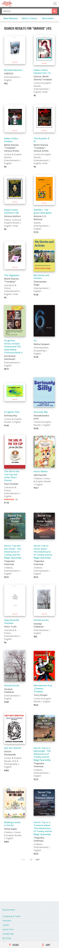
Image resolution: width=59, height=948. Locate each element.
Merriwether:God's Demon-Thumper (43, 688)
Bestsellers (48, 18)
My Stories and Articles (41, 277)
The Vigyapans (11, 275)
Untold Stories (11, 685)
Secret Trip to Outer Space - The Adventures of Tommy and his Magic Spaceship (43, 551)
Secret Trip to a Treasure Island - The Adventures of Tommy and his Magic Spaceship (43, 828)
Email (7, 938)
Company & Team (11, 916)
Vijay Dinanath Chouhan (11, 621)
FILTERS (14, 945)
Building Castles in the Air (12, 824)
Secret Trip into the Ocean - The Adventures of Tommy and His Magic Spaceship (12, 551)
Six (35, 340)
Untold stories (41, 620)
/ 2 (31, 860)
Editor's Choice (29, 18)
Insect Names (41, 471)
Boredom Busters (13, 70)
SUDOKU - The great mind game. (43, 211)
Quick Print (8, 929)
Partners (7, 920)
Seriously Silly (41, 412)
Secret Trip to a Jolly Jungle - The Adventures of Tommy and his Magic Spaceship (42, 754)
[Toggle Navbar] (55, 3)
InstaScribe (8, 933)
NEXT (38, 860)
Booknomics (9, 909)
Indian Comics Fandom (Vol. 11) (42, 71)
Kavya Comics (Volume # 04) (11, 211)
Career (6, 925)
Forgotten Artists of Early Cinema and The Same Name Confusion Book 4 (13, 346)
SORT (46, 945)
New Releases (11, 18)
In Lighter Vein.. (12, 412)
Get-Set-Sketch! (12, 748)
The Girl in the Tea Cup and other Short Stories (11, 476)
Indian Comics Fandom (11, 140)
